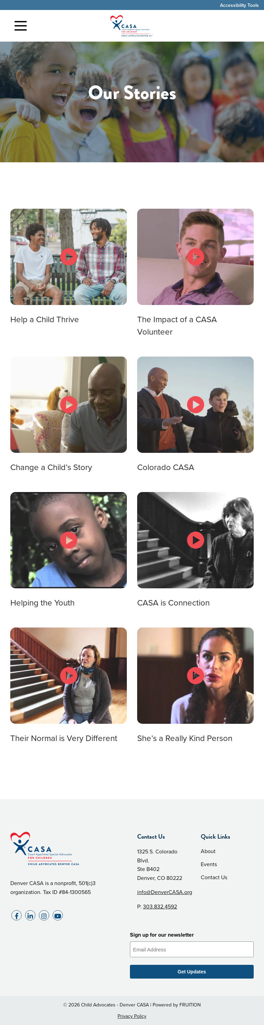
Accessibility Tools (239, 5)
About (208, 851)
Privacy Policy (132, 1016)
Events (209, 864)
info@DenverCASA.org (164, 892)
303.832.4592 (160, 906)
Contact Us (214, 877)
